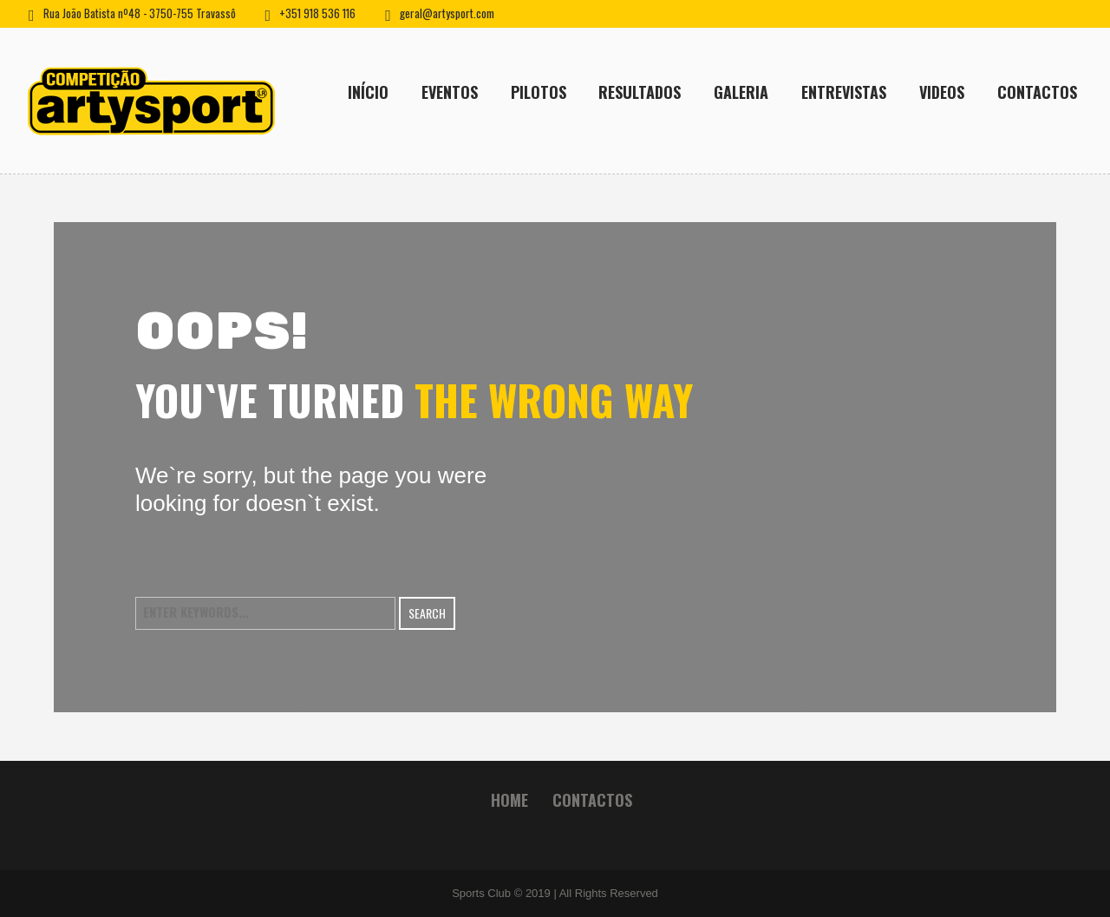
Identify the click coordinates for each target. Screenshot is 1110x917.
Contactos (592, 800)
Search (427, 613)
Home (509, 800)
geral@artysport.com (447, 13)
